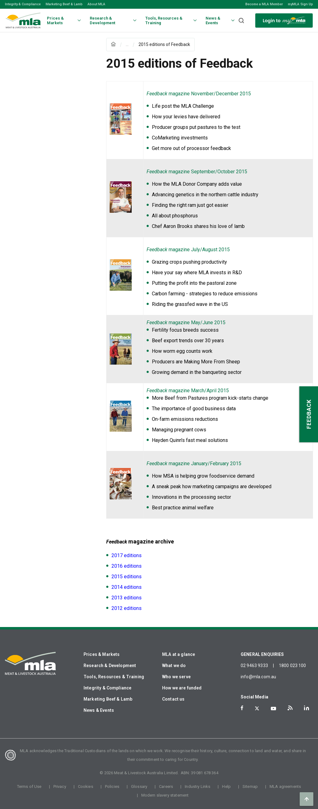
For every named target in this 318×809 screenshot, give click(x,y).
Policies (112, 786)
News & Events (99, 710)
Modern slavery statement (165, 795)
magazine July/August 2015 (188, 249)
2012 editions (126, 608)
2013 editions (126, 598)
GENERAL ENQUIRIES (262, 654)
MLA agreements (285, 786)
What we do (174, 665)
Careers (166, 786)
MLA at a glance (178, 654)
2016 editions (126, 566)
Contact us (173, 699)
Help (226, 786)
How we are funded (182, 687)
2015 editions (126, 576)
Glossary (139, 786)
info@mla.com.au (258, 676)
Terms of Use (29, 786)
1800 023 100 (292, 665)
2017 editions (126, 555)
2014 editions (126, 587)
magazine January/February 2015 (194, 463)
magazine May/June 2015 (186, 322)
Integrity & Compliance (23, 4)
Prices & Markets (102, 654)
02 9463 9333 (254, 665)
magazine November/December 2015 (199, 94)
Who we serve (176, 676)
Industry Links (197, 786)
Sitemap (250, 786)
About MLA (96, 4)
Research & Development (110, 665)
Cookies (85, 786)
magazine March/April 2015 (188, 390)
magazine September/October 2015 (197, 172)
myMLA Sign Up (300, 4)
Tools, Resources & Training (114, 676)
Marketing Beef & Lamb (64, 4)
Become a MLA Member (264, 4)
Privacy (59, 786)
